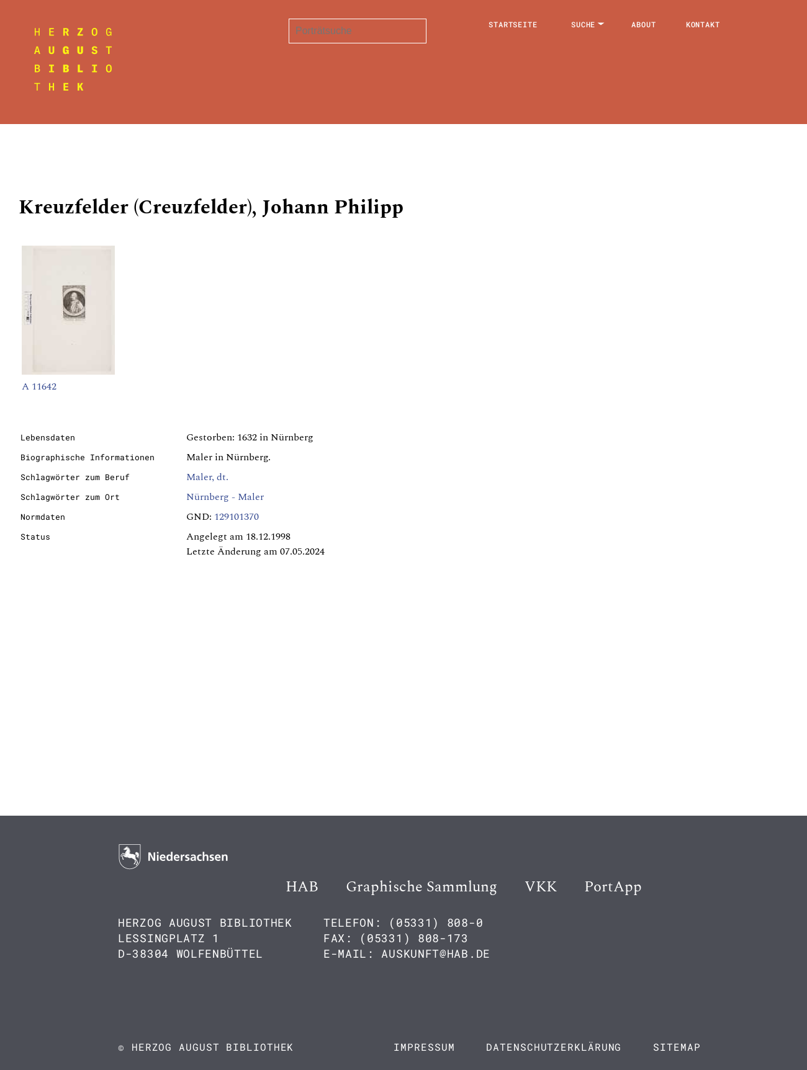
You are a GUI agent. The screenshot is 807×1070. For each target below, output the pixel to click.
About (643, 24)
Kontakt (703, 24)
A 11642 (39, 386)
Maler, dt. (207, 477)
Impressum (424, 1046)
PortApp (613, 887)
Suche (583, 24)
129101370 (236, 516)
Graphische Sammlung (421, 887)
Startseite (513, 24)
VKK (541, 887)
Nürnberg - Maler (225, 496)
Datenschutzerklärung (553, 1046)
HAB (302, 887)
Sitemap (676, 1046)
